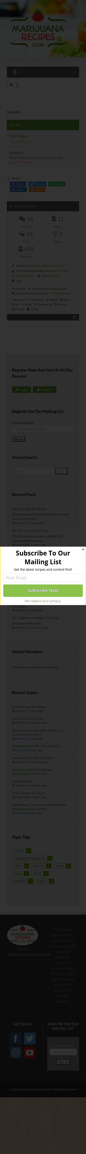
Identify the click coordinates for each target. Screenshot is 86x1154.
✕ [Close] (83, 549)
